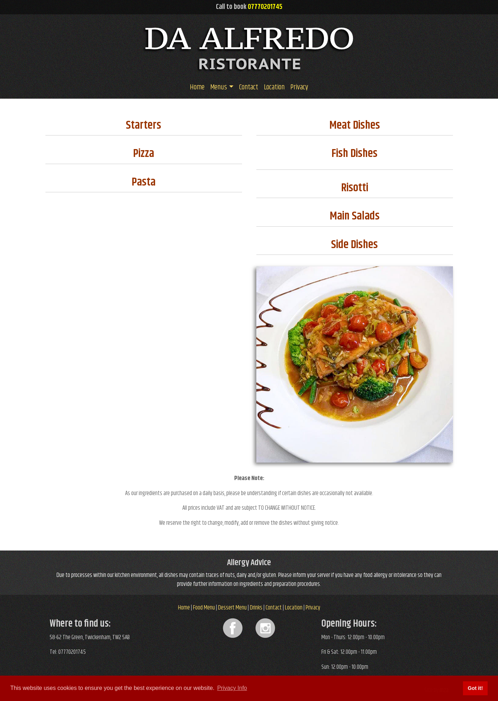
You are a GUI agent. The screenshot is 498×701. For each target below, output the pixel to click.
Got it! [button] (475, 688)
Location (274, 87)
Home (197, 87)
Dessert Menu (232, 607)
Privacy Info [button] (232, 688)
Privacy (299, 87)
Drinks (256, 607)
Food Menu (204, 607)
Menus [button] (218, 87)
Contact (248, 87)
